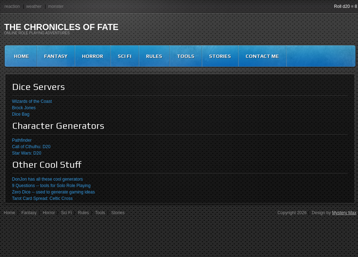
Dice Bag (21, 114)
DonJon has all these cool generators (47, 179)
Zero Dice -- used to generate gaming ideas (53, 192)
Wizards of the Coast (32, 101)
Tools (185, 56)
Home (21, 56)
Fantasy (55, 56)
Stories (220, 56)
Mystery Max (344, 212)
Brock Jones (24, 107)
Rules (154, 56)
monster (55, 6)
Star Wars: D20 (27, 153)
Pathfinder (22, 140)
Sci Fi (124, 56)
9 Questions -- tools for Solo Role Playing (51, 185)
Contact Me (262, 56)
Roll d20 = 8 (345, 6)
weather (34, 6)
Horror (92, 56)
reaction (12, 6)
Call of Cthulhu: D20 (31, 146)
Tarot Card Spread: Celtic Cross (42, 198)
